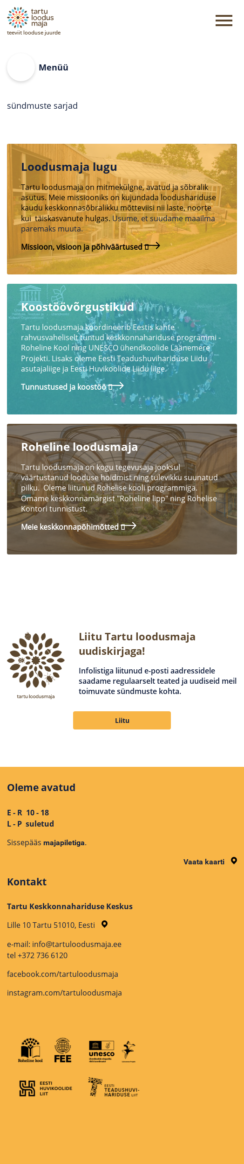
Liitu (122, 720)
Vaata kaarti (210, 861)
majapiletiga (64, 842)
